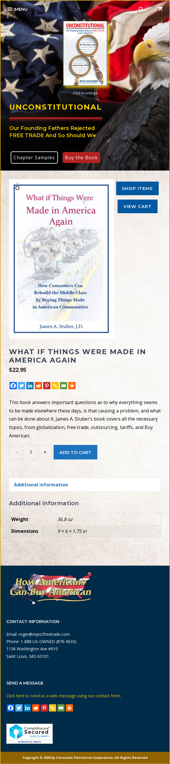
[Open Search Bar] (141, 9)
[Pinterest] (46, 385)
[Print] (72, 385)
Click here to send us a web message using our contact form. (63, 695)
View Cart (137, 206)
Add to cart (75, 452)
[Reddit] (38, 385)
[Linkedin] (30, 385)
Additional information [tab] (41, 484)
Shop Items (137, 188)
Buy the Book (81, 157)
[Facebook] (13, 385)
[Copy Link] (55, 385)
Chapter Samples (34, 157)
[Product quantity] (30, 452)
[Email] (63, 385)
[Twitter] (21, 385)
